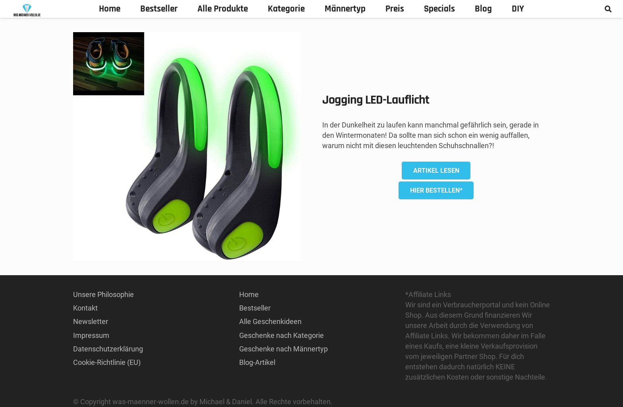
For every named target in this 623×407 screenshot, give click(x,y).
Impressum (91, 335)
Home (249, 294)
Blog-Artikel (257, 362)
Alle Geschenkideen (270, 321)
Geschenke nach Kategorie (281, 335)
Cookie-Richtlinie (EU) (107, 362)
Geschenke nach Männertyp (283, 349)
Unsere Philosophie (103, 294)
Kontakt (85, 308)
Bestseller (255, 308)
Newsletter (90, 321)
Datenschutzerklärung (108, 349)
